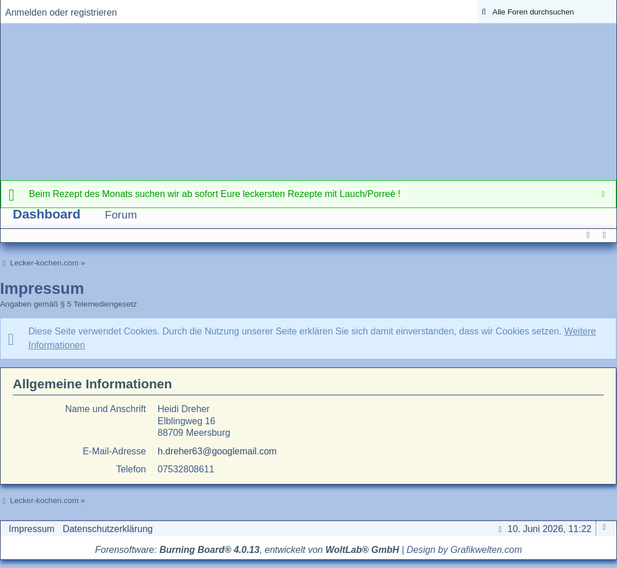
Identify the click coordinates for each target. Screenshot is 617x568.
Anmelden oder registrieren (61, 12)
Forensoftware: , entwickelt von (247, 550)
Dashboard (47, 214)
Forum (121, 215)
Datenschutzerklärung (108, 529)
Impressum (31, 529)
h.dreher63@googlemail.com (217, 451)
